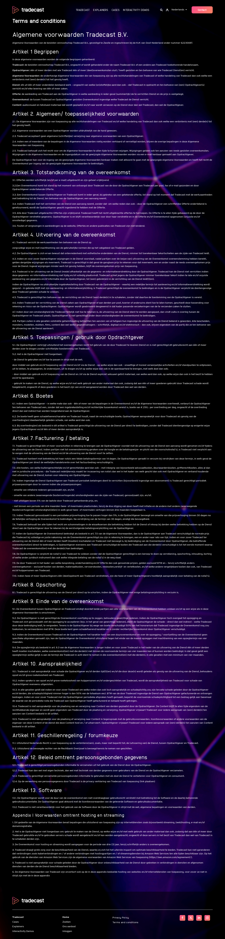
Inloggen (67, 931)
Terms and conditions (125, 922)
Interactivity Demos (136, 10)
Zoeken (66, 922)
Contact (202, 9)
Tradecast (83, 10)
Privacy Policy (120, 917)
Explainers (100, 10)
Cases (116, 10)
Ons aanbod (69, 926)
